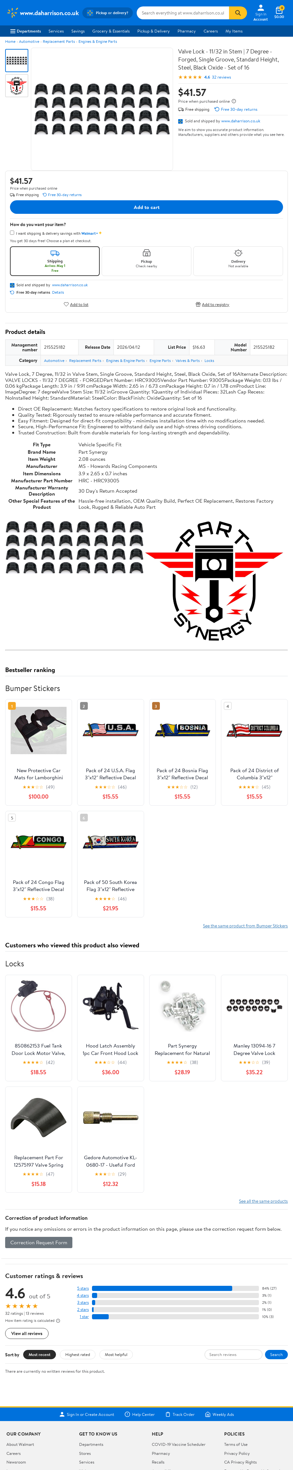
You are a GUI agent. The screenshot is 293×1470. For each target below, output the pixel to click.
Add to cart (147, 207)
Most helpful (116, 1354)
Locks (209, 360)
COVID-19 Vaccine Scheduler (179, 1444)
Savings (78, 31)
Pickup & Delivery (153, 31)
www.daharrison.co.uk (240, 121)
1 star (84, 1316)
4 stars (83, 1295)
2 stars (83, 1309)
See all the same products (263, 1201)
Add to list (76, 304)
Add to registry (212, 304)
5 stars (83, 1288)
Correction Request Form (38, 1242)
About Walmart (20, 1444)
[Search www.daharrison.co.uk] (183, 12)
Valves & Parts (188, 360)
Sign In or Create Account (86, 1414)
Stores (85, 1453)
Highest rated (77, 1354)
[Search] (238, 12)
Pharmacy (187, 31)
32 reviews (221, 77)
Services (56, 31)
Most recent (39, 1354)
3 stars (83, 1302)
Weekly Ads (219, 1414)
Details (58, 292)
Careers (211, 31)
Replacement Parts (59, 41)
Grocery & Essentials (111, 31)
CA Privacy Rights (240, 1462)
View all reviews (26, 1333)
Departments (25, 31)
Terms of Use (236, 1444)
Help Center (139, 1414)
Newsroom (16, 1462)
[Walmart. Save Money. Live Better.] (42, 13)
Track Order (180, 1414)
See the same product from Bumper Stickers (245, 926)
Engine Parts (160, 360)
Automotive (29, 41)
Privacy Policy (237, 1453)
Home (10, 41)
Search (276, 1354)
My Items (234, 31)
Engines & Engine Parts (97, 41)
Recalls (158, 1462)
